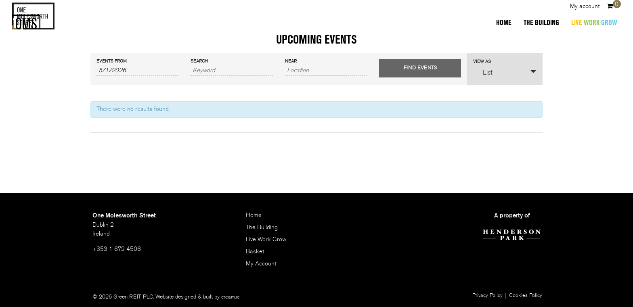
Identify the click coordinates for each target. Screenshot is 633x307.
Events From (111, 61)
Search (199, 61)
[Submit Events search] (420, 68)
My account (580, 8)
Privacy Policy (486, 296)
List (483, 72)
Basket (255, 252)
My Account (261, 264)
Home (499, 24)
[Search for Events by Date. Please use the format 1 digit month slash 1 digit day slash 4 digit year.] (137, 70)
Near (291, 61)
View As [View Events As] (482, 61)
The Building (537, 24)
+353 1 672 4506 (116, 249)
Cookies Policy (525, 296)
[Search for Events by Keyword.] (231, 70)
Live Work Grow (266, 239)
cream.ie (231, 297)
